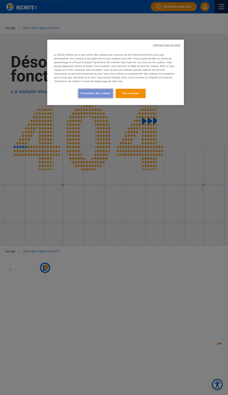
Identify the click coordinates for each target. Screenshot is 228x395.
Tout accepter (130, 93)
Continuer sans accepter (167, 45)
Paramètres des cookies (96, 93)
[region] (115, 72)
